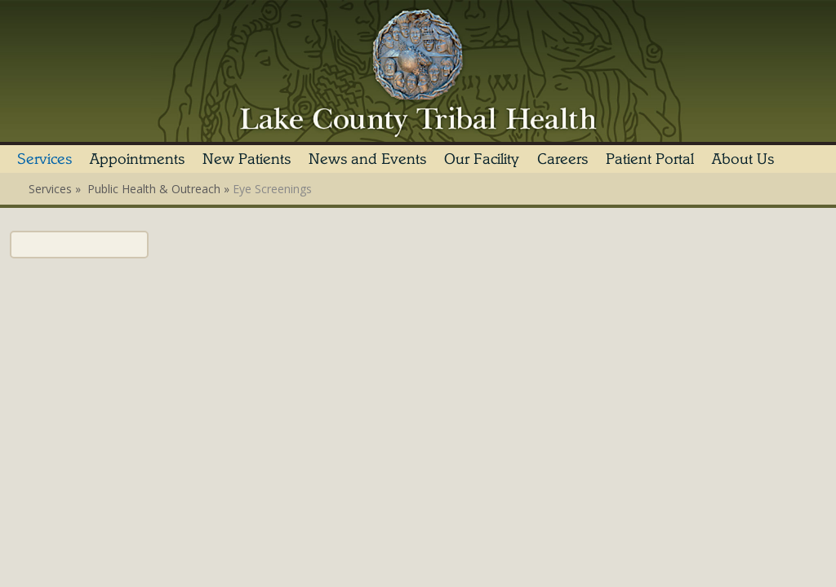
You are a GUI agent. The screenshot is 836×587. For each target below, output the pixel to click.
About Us (743, 159)
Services (44, 159)
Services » (56, 188)
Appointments (137, 159)
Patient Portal (650, 159)
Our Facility (481, 159)
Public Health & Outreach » (160, 188)
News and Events (367, 159)
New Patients (246, 159)
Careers (562, 159)
